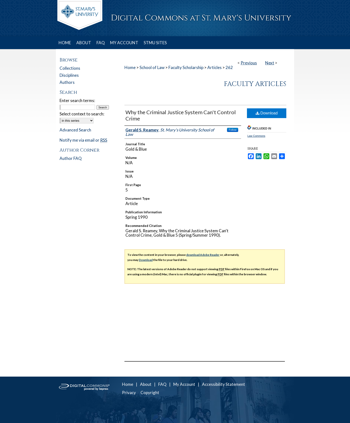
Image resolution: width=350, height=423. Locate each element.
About (145, 384)
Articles (214, 67)
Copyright (149, 392)
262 (229, 67)
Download (267, 113)
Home (130, 67)
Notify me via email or (83, 140)
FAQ (162, 384)
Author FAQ (71, 158)
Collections (70, 68)
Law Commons (256, 135)
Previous (249, 62)
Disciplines (69, 75)
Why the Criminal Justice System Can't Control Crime (180, 115)
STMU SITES (155, 42)
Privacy (129, 392)
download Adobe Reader (202, 255)
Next (269, 62)
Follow (232, 129)
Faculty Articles (255, 84)
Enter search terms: (77, 100)
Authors (67, 82)
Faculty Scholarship (185, 67)
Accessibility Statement (223, 384)
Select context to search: (82, 113)
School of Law (152, 67)
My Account (184, 384)
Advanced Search (75, 129)
